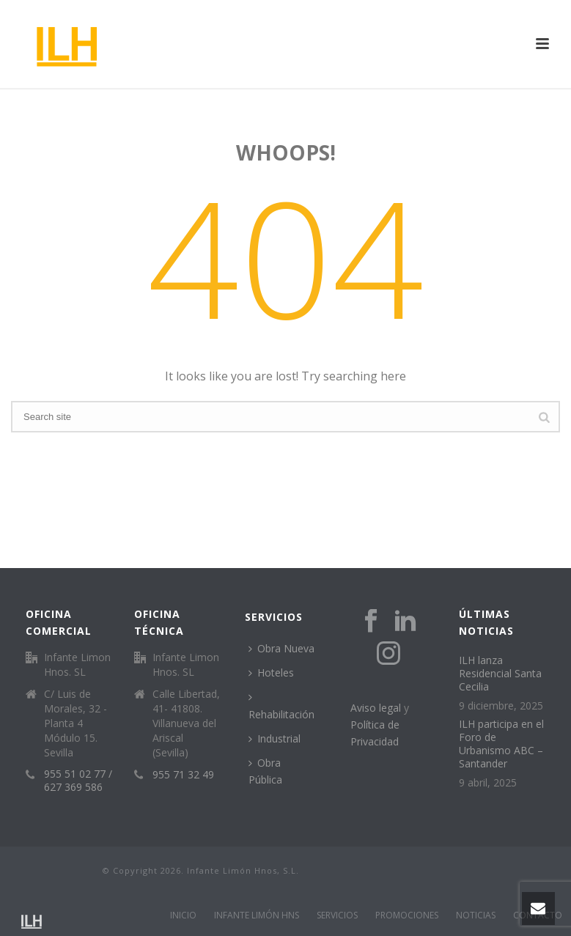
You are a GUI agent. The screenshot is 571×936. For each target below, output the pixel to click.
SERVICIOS (337, 915)
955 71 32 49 (183, 774)
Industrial (274, 738)
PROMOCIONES (406, 915)
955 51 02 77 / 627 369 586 (78, 780)
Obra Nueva (281, 648)
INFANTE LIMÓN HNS (256, 915)
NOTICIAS (476, 915)
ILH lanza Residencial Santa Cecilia (500, 673)
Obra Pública (265, 771)
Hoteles (271, 672)
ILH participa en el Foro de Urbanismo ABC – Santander (501, 744)
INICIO (183, 915)
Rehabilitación (281, 706)
